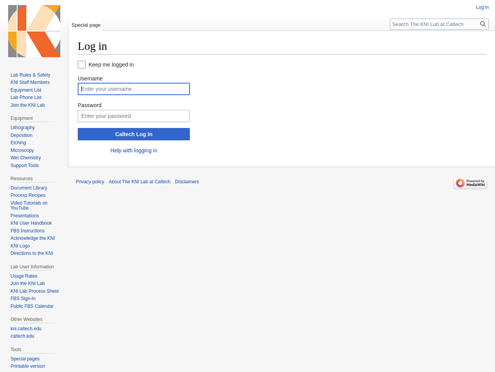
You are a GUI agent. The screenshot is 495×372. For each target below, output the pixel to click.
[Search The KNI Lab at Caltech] (439, 24)
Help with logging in (133, 150)
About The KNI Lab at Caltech (139, 181)
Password (89, 105)
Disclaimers (187, 181)
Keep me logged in (111, 64)
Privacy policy (90, 181)
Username (90, 78)
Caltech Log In (133, 134)
